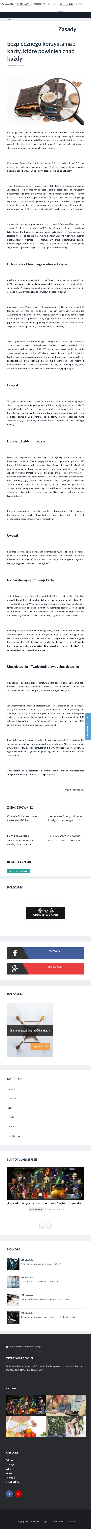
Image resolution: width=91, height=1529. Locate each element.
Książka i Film (36, 1209)
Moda (9, 1473)
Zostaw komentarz (18, 871)
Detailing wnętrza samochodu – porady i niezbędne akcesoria (20, 840)
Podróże (27, 1277)
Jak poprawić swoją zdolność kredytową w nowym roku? (65, 818)
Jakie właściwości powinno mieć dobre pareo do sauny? (64, 838)
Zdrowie (10, 1460)
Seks (8, 1469)
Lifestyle (27, 1260)
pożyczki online (15, 409)
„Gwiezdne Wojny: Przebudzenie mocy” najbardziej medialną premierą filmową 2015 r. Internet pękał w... (35, 3)
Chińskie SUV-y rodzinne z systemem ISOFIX (23, 818)
